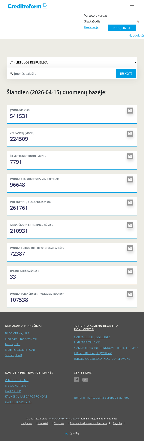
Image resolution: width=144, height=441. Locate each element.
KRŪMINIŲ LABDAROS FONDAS (26, 396)
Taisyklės (59, 423)
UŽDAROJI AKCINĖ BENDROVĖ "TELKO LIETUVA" (106, 348)
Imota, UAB (12, 344)
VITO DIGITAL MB (16, 380)
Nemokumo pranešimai (23, 325)
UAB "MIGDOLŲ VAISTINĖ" (92, 337)
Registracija (91, 27)
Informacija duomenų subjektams (88, 423)
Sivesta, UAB (13, 355)
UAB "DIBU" (13, 391)
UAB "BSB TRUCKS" (87, 342)
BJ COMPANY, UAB (17, 333)
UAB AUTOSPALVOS (18, 402)
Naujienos (26, 423)
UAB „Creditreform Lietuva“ (64, 418)
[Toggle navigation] (132, 5)
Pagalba (117, 423)
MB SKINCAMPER (16, 385)
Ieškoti (126, 74)
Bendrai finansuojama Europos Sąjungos (101, 397)
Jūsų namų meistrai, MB (21, 339)
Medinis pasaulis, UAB (20, 349)
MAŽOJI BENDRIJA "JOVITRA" (93, 353)
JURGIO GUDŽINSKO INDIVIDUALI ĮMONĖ (102, 358)
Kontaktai (43, 423)
